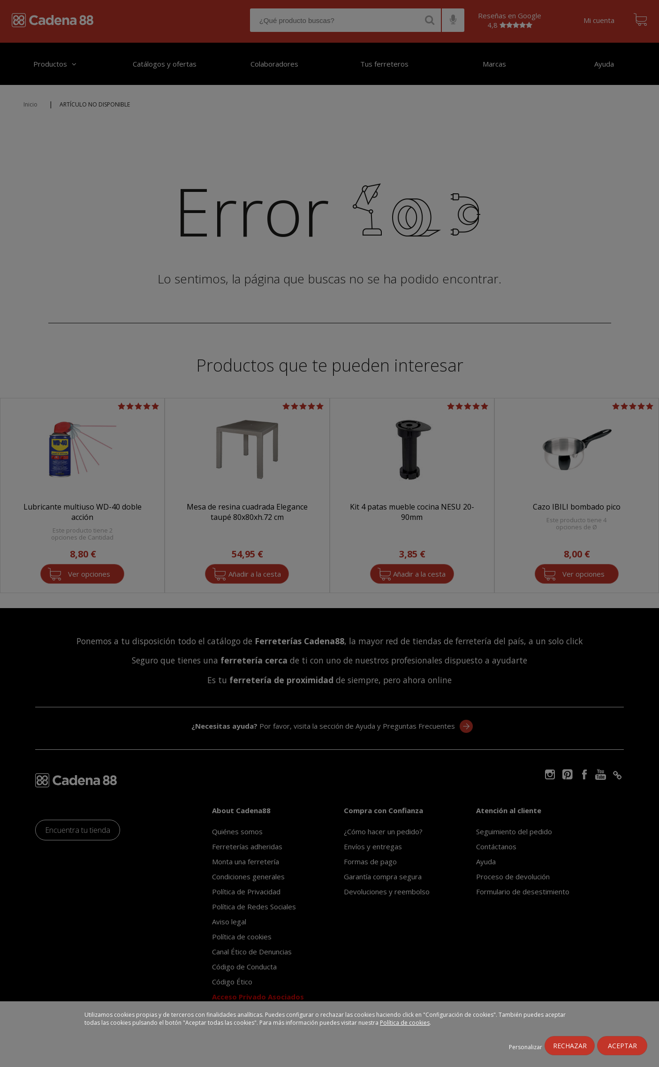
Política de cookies (405, 1023)
